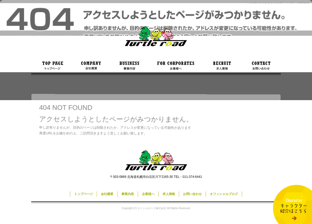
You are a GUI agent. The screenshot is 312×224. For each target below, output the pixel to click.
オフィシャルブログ (224, 194)
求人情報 (222, 66)
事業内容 (128, 66)
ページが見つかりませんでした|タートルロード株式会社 (276, 2)
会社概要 (91, 66)
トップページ (52, 66)
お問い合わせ (261, 66)
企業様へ (175, 66)
